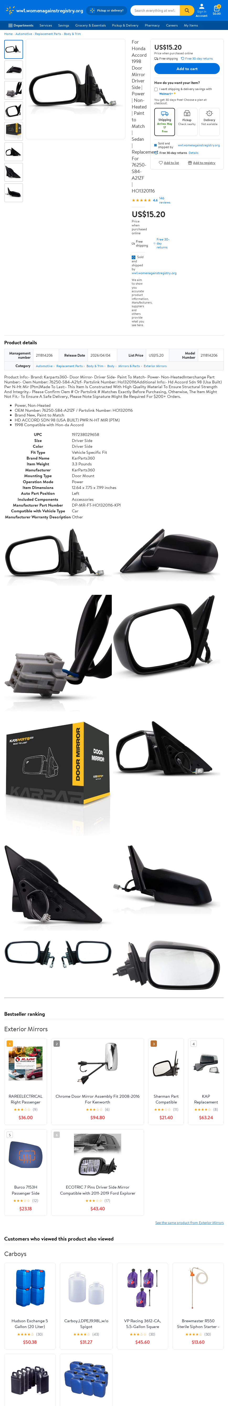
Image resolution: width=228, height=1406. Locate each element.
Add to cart (187, 68)
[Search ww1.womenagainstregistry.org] (155, 10)
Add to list (169, 162)
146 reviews (164, 200)
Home (8, 34)
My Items (191, 25)
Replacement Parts (48, 34)
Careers (172, 25)
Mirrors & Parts (129, 366)
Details (193, 153)
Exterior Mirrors (155, 366)
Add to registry (201, 162)
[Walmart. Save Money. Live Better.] (44, 10)
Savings (63, 25)
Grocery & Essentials (90, 25)
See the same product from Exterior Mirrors (189, 1222)
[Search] (187, 10)
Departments (20, 25)
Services (46, 25)
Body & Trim (72, 34)
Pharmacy (152, 25)
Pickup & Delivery (125, 25)
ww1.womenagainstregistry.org (154, 272)
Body (110, 366)
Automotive (23, 34)
